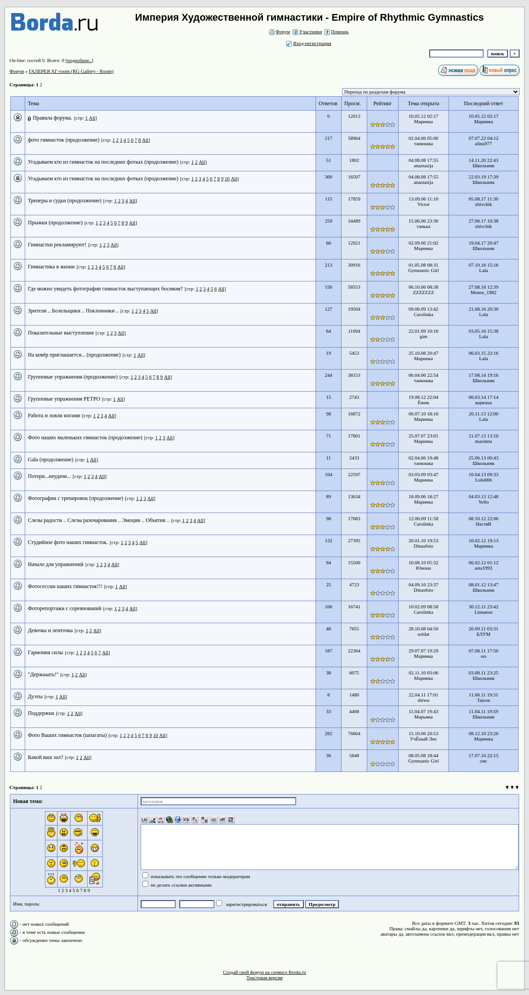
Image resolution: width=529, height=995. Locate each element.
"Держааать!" (43, 674)
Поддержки (41, 713)
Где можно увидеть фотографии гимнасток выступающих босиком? (105, 289)
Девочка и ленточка (50, 630)
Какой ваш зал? (45, 757)
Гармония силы (45, 652)
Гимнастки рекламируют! (57, 244)
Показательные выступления (60, 333)
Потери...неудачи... (49, 476)
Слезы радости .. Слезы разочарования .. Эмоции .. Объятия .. (98, 520)
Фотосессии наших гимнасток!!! (65, 586)
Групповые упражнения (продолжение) (73, 377)
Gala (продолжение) (50, 459)
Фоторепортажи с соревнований (65, 608)
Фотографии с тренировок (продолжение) (75, 498)
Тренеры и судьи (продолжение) (64, 200)
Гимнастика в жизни (51, 266)
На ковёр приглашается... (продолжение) (74, 355)
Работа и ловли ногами (54, 415)
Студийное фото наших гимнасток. (68, 542)
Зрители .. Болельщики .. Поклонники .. (73, 311)
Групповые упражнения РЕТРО (64, 399)
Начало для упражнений (56, 564)
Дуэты (35, 696)
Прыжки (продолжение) (55, 222)
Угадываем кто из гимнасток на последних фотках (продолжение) (103, 162)
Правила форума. (52, 118)
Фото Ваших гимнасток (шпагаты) (67, 735)
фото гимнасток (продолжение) (63, 140)
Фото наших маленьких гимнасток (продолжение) (85, 437)
